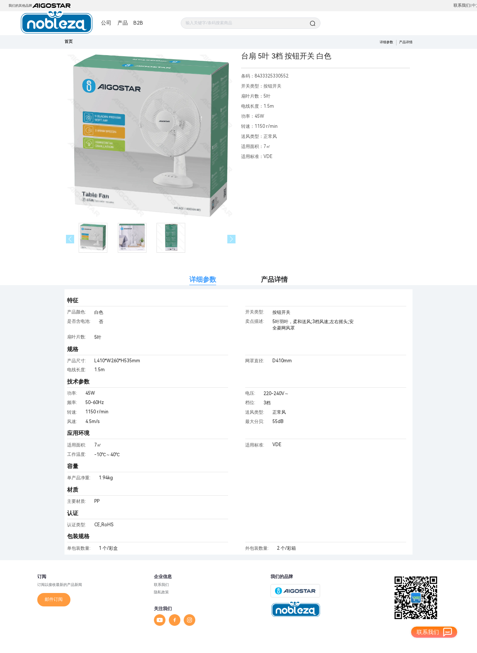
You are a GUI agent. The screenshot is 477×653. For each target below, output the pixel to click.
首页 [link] (68, 41)
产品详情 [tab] (274, 279)
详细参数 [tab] (202, 279)
